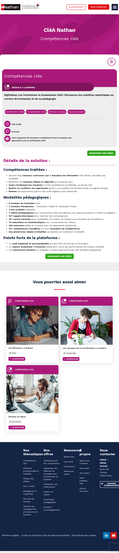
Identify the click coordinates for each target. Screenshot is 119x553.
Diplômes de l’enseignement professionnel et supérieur (30, 511)
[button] (115, 7)
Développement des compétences (52, 462)
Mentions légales (10, 535)
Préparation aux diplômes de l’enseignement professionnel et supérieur (51, 473)
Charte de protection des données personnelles (45, 535)
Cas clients (68, 462)
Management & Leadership (30, 492)
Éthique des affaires (28, 480)
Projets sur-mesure (49, 493)
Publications (69, 466)
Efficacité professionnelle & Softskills (31, 471)
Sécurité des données (28, 500)
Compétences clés (23, 76)
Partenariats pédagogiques (50, 501)
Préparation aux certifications (51, 485)
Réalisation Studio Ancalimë (105, 548)
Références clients (69, 472)
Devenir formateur (84, 489)
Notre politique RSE (83, 481)
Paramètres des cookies (84, 535)
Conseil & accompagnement (52, 508)
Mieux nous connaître (84, 462)
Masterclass (69, 457)
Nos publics (85, 473)
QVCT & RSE (28, 486)
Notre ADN (84, 468)
